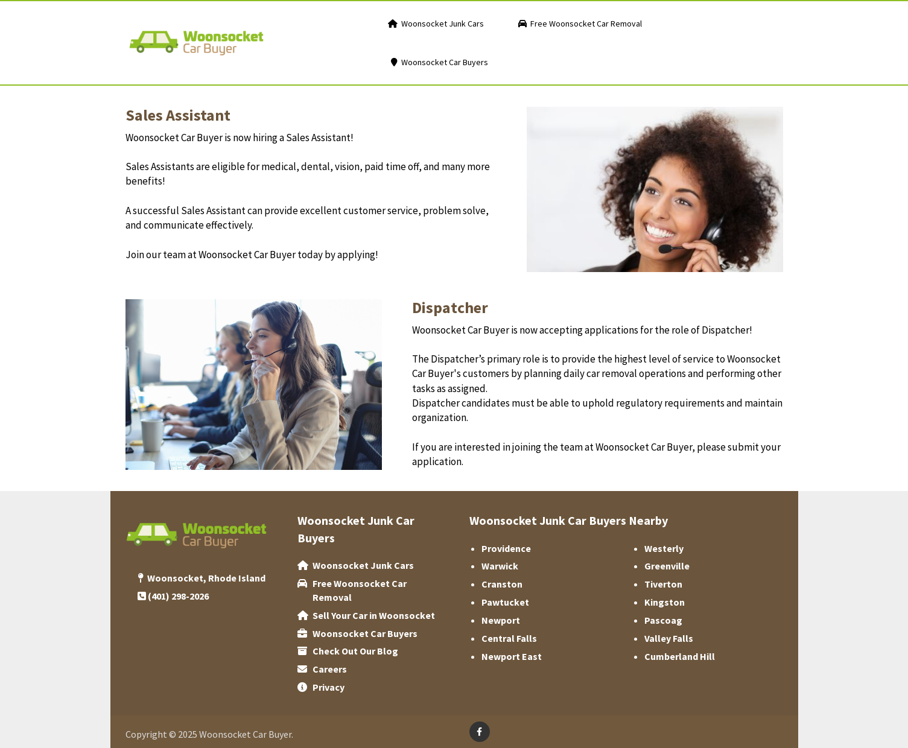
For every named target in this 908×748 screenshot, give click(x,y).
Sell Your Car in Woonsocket (374, 615)
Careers (330, 669)
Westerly (664, 548)
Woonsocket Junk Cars (363, 565)
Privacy (328, 687)
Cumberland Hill (679, 656)
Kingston (664, 602)
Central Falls (509, 638)
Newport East (511, 656)
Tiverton (663, 584)
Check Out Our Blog (355, 651)
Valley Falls (668, 638)
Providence (506, 548)
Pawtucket (505, 602)
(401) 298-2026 (178, 596)
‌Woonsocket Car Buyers (365, 633)
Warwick (499, 566)
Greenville (667, 566)
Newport (500, 620)
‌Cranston (501, 584)
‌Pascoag (663, 620)
